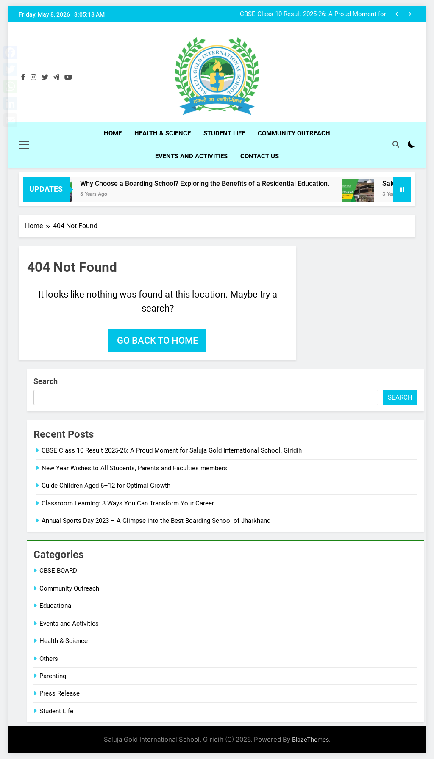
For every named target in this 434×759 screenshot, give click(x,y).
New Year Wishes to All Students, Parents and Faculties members (134, 467)
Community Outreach (294, 133)
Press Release (59, 693)
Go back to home (157, 340)
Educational (56, 605)
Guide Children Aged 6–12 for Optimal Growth (106, 485)
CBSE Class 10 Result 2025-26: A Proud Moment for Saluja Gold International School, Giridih (313, 14)
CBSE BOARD (58, 570)
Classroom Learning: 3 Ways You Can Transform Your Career (128, 502)
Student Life (224, 133)
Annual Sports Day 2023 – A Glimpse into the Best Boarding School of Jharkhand (156, 520)
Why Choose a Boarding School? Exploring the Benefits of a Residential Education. (215, 183)
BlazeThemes (310, 738)
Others (48, 658)
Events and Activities (191, 156)
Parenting (52, 675)
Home (113, 133)
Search (45, 380)
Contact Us (259, 156)
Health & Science (162, 133)
